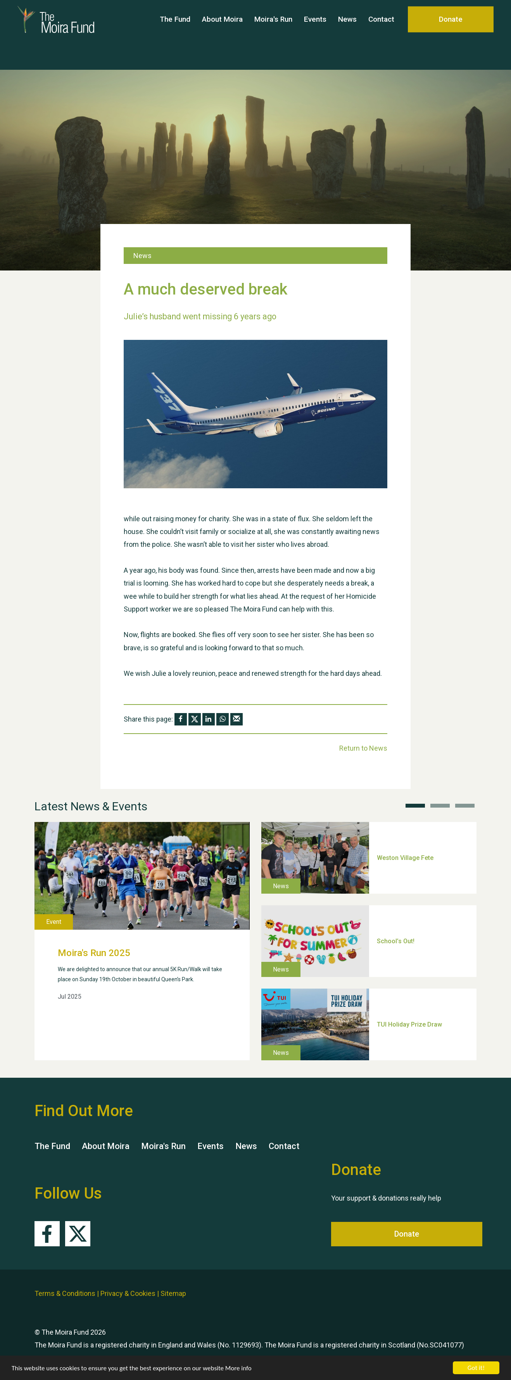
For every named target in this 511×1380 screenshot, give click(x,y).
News (347, 34)
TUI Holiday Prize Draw (409, 1024)
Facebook (47, 1233)
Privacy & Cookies (127, 1293)
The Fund (175, 34)
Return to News (363, 748)
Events (315, 34)
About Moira (222, 34)
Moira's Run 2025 (94, 953)
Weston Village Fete (405, 857)
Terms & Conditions (65, 1293)
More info (238, 1369)
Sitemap (173, 1293)
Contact (381, 34)
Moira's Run (273, 34)
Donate (451, 34)
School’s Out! (395, 940)
